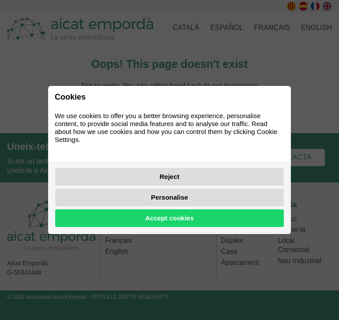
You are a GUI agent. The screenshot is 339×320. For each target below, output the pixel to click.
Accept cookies (169, 218)
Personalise (169, 197)
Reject (169, 176)
